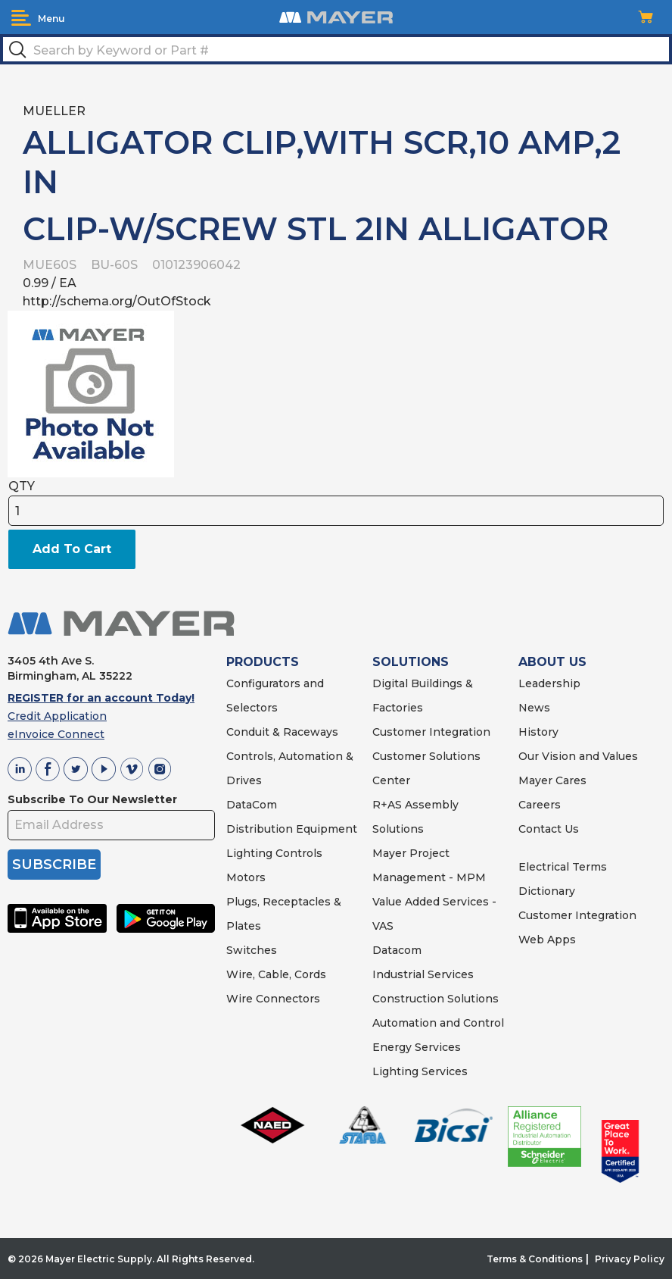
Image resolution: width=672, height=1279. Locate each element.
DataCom (251, 804)
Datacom (397, 950)
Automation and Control (438, 1023)
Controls (297, 853)
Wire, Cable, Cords (276, 974)
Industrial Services (423, 974)
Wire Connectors (273, 998)
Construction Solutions (435, 998)
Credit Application (57, 716)
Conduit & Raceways (282, 732)
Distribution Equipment (291, 829)
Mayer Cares (552, 780)
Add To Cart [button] (72, 549)
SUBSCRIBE (54, 864)
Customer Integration (431, 732)
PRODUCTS (262, 662)
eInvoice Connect (56, 734)
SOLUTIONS (410, 662)
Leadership (549, 683)
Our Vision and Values (578, 756)
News (534, 708)
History (538, 732)
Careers (539, 804)
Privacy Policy (629, 1259)
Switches (251, 950)
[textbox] (336, 49)
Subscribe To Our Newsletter (92, 799)
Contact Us (548, 829)
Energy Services (416, 1047)
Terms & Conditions (535, 1259)
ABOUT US (552, 662)
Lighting (249, 853)
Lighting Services (420, 1071)
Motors (246, 877)
